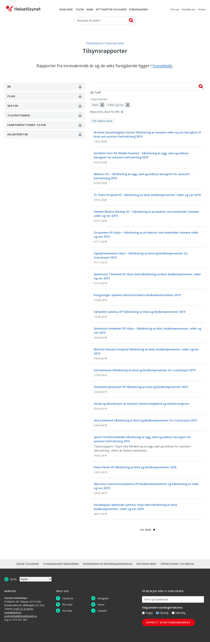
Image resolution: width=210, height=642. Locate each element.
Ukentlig (162, 612)
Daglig (147, 612)
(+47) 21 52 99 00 (23, 608)
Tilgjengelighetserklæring (61, 563)
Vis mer (145, 529)
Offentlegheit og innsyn (177, 563)
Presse (202, 9)
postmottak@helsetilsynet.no (20, 616)
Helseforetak (17, 134)
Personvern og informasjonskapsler (107, 563)
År (9, 86)
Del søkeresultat (102, 121)
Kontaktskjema (12, 612)
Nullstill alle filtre (105, 111)
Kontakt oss (188, 9)
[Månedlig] (173, 612)
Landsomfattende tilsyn (26, 125)
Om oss (174, 9)
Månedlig (178, 612)
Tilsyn (80, 9)
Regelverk (66, 9)
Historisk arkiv (146, 563)
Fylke (11, 96)
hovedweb (162, 65)
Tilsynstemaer (18, 115)
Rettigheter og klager (111, 9)
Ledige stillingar (27, 563)
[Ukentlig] (157, 612)
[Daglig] (143, 612)
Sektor (12, 105)
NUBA (90, 9)
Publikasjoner (138, 9)
